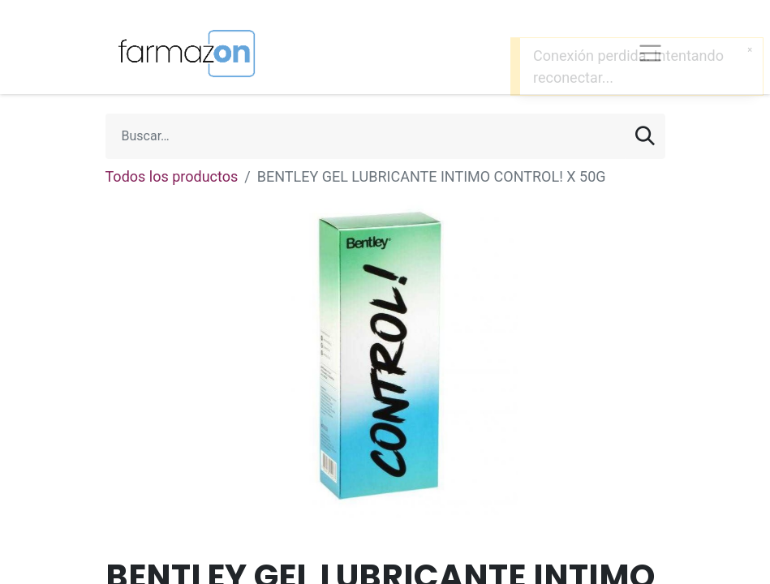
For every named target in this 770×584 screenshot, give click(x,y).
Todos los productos (172, 176)
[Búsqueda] (645, 136)
